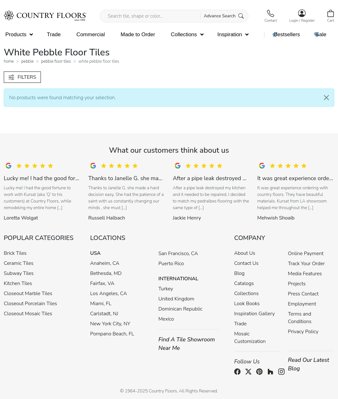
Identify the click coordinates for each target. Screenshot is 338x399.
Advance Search (224, 16)
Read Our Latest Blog (308, 364)
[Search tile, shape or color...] (174, 16)
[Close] (326, 97)
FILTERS (22, 77)
